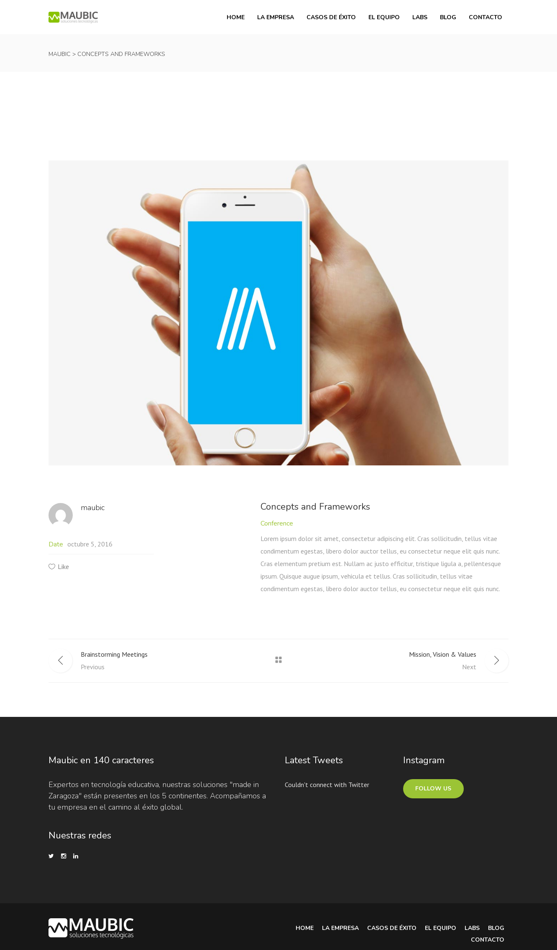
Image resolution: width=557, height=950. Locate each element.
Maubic (60, 54)
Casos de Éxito (391, 928)
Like (63, 566)
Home (305, 928)
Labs (472, 928)
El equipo (440, 928)
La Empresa (340, 928)
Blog (496, 928)
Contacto (487, 940)
